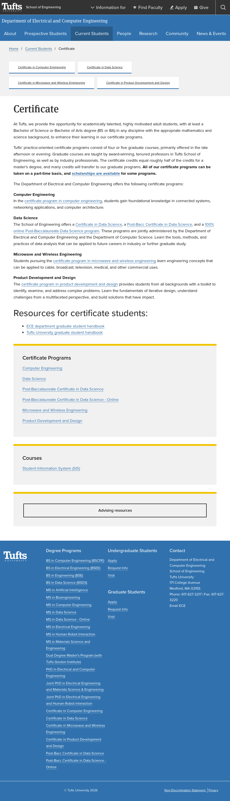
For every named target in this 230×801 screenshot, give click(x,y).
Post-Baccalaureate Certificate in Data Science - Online (70, 400)
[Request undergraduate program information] (118, 568)
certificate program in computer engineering (63, 201)
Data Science (34, 379)
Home (13, 48)
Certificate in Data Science (98, 224)
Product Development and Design (52, 421)
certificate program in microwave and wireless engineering (104, 261)
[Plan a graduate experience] (111, 616)
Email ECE (178, 605)
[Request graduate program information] (118, 609)
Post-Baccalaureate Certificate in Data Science (63, 389)
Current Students (38, 48)
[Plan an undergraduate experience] (111, 575)
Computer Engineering (42, 368)
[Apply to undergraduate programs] (112, 560)
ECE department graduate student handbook (65, 326)
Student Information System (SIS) (51, 468)
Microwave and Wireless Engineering (54, 410)
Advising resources (115, 510)
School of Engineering (43, 7)
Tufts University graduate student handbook (65, 332)
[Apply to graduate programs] (112, 601)
